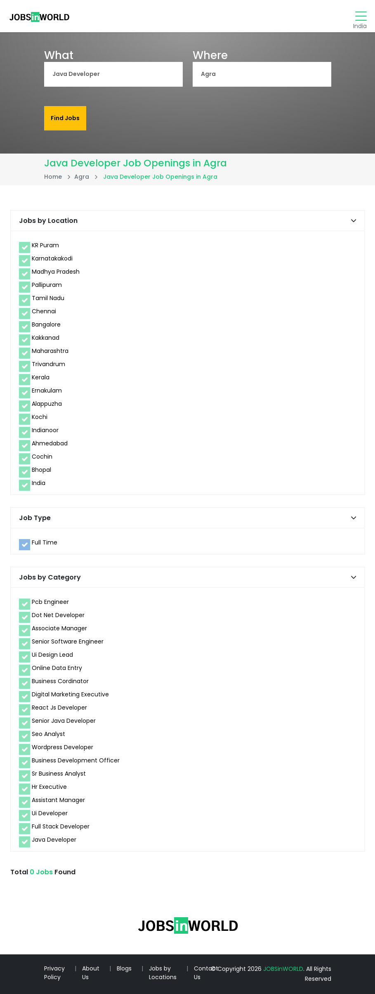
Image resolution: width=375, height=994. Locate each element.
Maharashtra (50, 351)
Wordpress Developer (62, 747)
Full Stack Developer (61, 826)
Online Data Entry (57, 668)
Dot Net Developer (58, 615)
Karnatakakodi (52, 258)
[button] (353, 220)
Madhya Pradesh (56, 271)
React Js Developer (59, 707)
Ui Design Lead (52, 655)
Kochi (39, 417)
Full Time (44, 542)
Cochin (42, 456)
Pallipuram (47, 285)
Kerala (41, 377)
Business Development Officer (76, 760)
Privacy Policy (54, 972)
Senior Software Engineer (68, 641)
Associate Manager (59, 628)
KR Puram (45, 245)
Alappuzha (47, 404)
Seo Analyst (48, 734)
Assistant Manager (58, 800)
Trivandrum (48, 364)
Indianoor (45, 430)
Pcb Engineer (50, 602)
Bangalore (46, 324)
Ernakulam (47, 390)
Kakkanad (45, 338)
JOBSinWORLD (283, 969)
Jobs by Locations (163, 972)
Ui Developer (50, 813)
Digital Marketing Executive (70, 694)
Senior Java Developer (64, 721)
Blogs (124, 968)
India (38, 483)
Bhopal (41, 470)
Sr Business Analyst (59, 773)
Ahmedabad (50, 443)
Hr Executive (49, 787)
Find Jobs (65, 118)
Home (53, 177)
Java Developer (54, 839)
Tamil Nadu (48, 298)
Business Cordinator (60, 681)
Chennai (44, 311)
